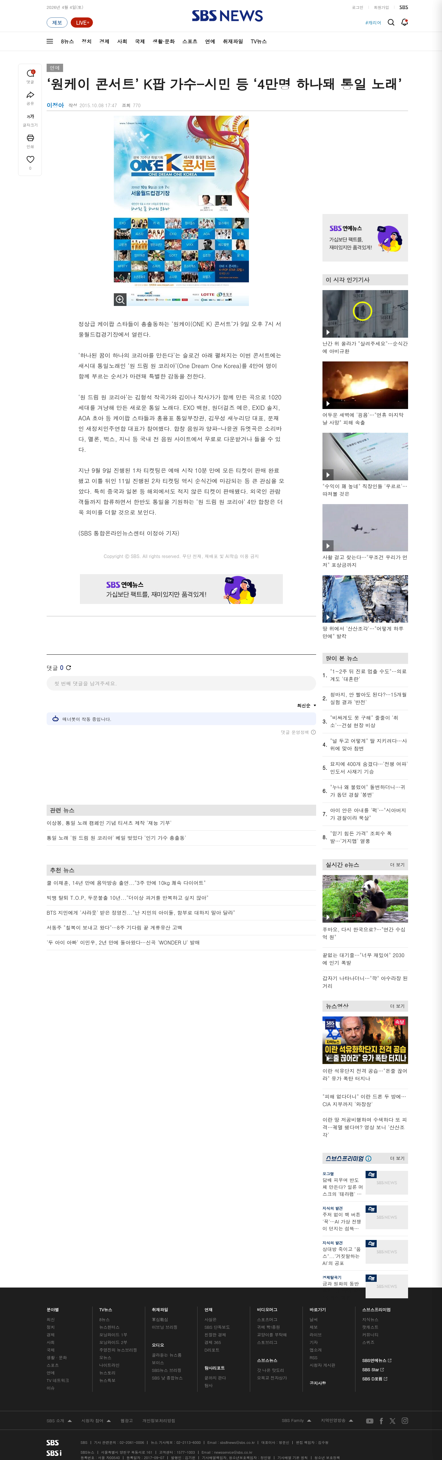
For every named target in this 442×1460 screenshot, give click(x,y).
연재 (209, 1308)
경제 (104, 41)
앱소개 (315, 1350)
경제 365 (213, 1342)
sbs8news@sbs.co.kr (237, 1442)
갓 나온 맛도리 (270, 1370)
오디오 (158, 1343)
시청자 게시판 (322, 1365)
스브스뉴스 (267, 1358)
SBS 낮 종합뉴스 (167, 1378)
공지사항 (317, 1383)
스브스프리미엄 (376, 1308)
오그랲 (328, 1173)
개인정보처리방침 (158, 1421)
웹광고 (126, 1421)
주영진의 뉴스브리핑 (118, 1350)
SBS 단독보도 (217, 1327)
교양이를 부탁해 (272, 1335)
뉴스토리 (107, 1373)
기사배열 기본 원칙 (292, 1457)
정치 (86, 41)
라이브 (315, 1335)
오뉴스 (105, 1357)
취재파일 (233, 41)
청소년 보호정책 (327, 1457)
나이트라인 (109, 1365)
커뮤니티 (370, 1335)
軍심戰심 (160, 1319)
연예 (210, 41)
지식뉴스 (370, 1319)
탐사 (209, 1385)
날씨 (313, 1319)
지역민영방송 (337, 1420)
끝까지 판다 (215, 1378)
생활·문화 (163, 41)
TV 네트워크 (58, 1380)
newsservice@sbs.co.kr (233, 1452)
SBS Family (296, 1420)
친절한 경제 (215, 1335)
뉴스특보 (107, 1380)
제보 (313, 1327)
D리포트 (212, 1350)
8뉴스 (67, 41)
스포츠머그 (267, 1319)
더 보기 (396, 863)
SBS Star (373, 1369)
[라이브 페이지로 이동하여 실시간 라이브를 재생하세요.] (82, 22)
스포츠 (190, 41)
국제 (140, 41)
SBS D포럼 (375, 1378)
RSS (313, 1357)
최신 (51, 1319)
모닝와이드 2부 (113, 1342)
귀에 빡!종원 (268, 1327)
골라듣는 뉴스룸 (167, 1355)
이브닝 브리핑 (165, 1327)
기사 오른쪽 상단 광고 (363, 157)
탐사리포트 (215, 1366)
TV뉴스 (259, 41)
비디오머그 (267, 1308)
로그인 (357, 7)
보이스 (158, 1362)
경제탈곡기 (331, 1277)
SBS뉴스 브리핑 (167, 1370)
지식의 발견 (332, 1208)
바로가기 (317, 1308)
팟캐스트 (370, 1327)
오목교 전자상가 (272, 1378)
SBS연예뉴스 (377, 1359)
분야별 (53, 1308)
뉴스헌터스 (109, 1327)
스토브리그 (267, 1342)
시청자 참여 (96, 1421)
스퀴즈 (368, 1342)
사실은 (211, 1319)
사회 (122, 41)
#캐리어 (373, 22)
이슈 (51, 1388)
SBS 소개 (59, 1421)
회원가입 (381, 7)
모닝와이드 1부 (113, 1335)
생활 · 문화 (57, 1357)
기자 (313, 1342)
